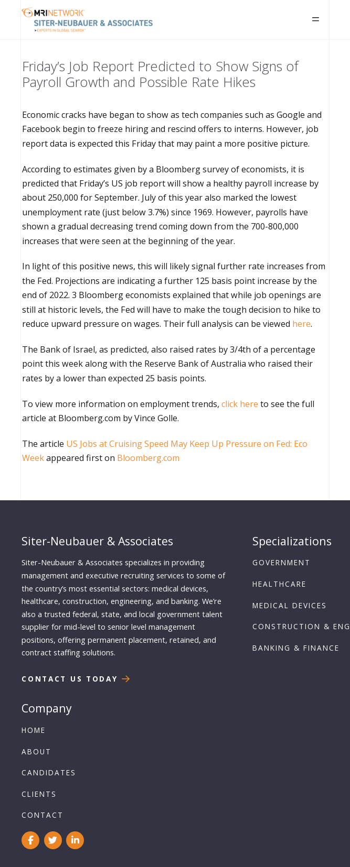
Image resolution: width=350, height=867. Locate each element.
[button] (315, 20)
